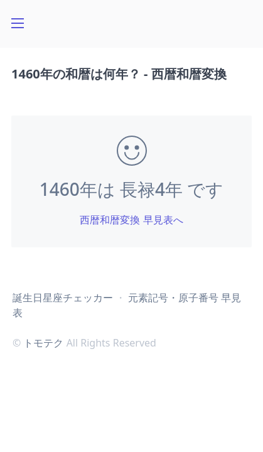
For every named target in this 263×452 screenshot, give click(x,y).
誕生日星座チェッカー (63, 297)
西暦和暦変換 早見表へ (131, 220)
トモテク (43, 343)
